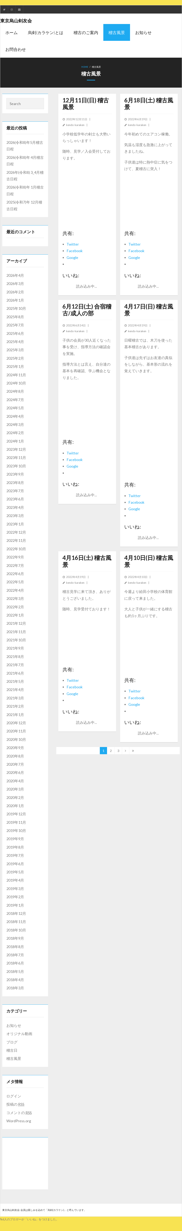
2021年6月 (15, 673)
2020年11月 (16, 731)
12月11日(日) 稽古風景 (85, 104)
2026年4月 (15, 275)
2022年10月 (16, 549)
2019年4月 (15, 880)
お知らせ (13, 1025)
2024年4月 (15, 416)
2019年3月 (15, 888)
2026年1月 (15, 300)
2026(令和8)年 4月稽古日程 (25, 160)
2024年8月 (15, 391)
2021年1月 (15, 714)
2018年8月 (15, 946)
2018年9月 (15, 938)
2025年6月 (15, 333)
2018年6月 (15, 963)
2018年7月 (15, 955)
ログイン (13, 1096)
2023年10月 (16, 466)
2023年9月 (15, 474)
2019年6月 (15, 863)
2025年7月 (15, 325)
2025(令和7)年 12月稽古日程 (24, 205)
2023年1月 (15, 524)
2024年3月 (15, 424)
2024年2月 (15, 432)
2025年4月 (15, 341)
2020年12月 (16, 723)
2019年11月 (16, 822)
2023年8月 (15, 482)
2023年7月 (15, 491)
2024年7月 (15, 399)
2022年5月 (15, 582)
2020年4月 (15, 781)
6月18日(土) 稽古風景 (148, 104)
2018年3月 (15, 988)
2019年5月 (15, 872)
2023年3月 (15, 515)
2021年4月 (15, 689)
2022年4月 (15, 590)
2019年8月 (15, 847)
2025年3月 (15, 350)
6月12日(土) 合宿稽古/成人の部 (86, 310)
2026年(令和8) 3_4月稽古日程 (25, 175)
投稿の (15, 1104)
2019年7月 (15, 855)
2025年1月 (15, 366)
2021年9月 (15, 648)
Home (84, 66)
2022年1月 (15, 615)
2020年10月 (16, 739)
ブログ (11, 1042)
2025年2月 (15, 358)
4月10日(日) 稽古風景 (148, 561)
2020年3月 (15, 789)
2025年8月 (15, 317)
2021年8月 (15, 656)
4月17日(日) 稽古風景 (148, 310)
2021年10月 (16, 640)
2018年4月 (15, 979)
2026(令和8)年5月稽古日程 (24, 145)
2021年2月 (15, 706)
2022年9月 (15, 557)
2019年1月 (15, 905)
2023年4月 (15, 507)
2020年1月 (15, 805)
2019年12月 (16, 814)
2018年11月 (16, 921)
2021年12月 (16, 623)
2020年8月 (15, 756)
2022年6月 (15, 573)
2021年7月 (15, 664)
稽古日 (11, 1050)
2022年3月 (15, 598)
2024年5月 (15, 408)
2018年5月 (15, 971)
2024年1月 (15, 441)
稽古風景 (13, 1058)
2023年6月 (15, 499)
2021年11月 (16, 631)
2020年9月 (15, 747)
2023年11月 (16, 457)
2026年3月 (15, 283)
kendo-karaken (75, 125)
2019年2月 (15, 897)
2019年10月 (16, 830)
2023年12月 (16, 449)
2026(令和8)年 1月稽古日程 (25, 190)
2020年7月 (15, 764)
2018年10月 (16, 930)
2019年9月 (15, 838)
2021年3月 (15, 698)
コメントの (19, 1112)
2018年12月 (16, 913)
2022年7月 (15, 565)
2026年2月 (15, 292)
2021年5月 (15, 681)
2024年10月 (16, 383)
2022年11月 (16, 540)
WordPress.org (18, 1121)
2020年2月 (15, 797)
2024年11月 (16, 375)
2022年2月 (15, 607)
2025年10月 (16, 308)
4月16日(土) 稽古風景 (86, 561)
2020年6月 (15, 772)
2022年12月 (16, 532)
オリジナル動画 (19, 1033)
